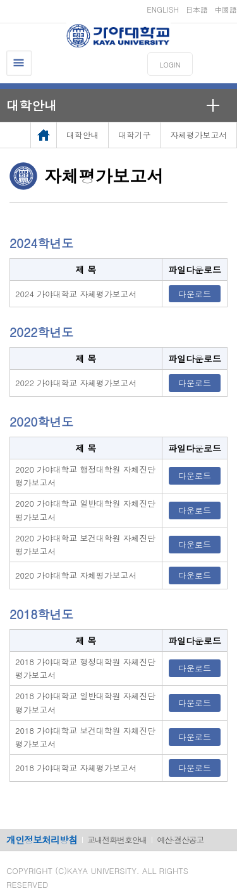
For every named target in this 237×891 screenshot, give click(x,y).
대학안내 (31, 105)
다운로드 (194, 294)
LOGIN (170, 64)
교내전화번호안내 (117, 840)
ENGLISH (163, 9)
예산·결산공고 (180, 840)
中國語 (225, 9)
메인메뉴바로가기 (0, 0)
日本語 (196, 9)
